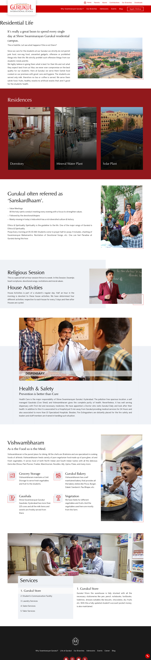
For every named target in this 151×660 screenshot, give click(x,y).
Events (113, 9)
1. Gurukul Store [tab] (31, 591)
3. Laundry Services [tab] (29, 601)
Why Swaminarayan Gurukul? (47, 651)
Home (87, 2)
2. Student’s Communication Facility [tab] (36, 596)
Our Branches (127, 2)
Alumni (104, 2)
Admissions (104, 9)
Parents (97, 2)
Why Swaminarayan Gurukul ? (72, 9)
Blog (121, 9)
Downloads (138, 2)
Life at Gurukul (66, 651)
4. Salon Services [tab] (28, 606)
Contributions (114, 2)
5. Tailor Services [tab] (28, 611)
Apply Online (135, 9)
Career (107, 651)
